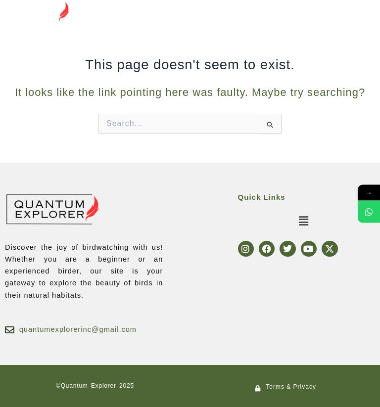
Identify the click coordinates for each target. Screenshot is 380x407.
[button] (186, 9)
